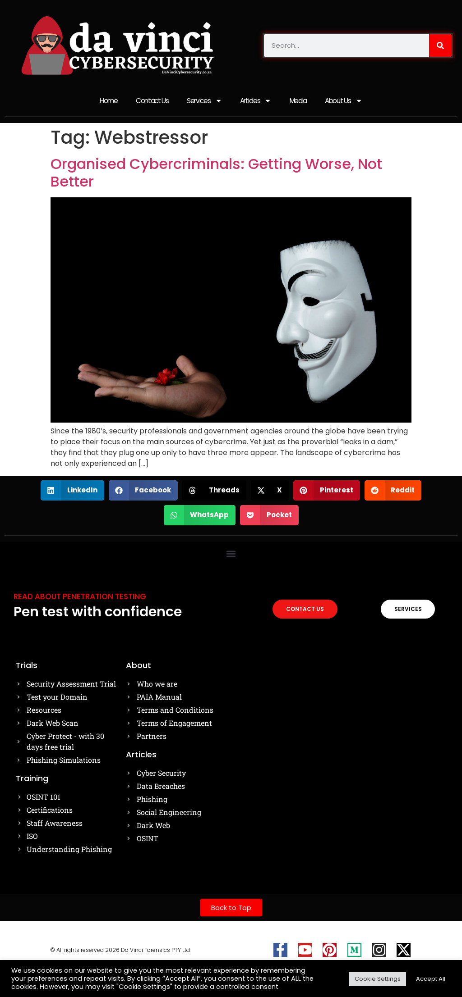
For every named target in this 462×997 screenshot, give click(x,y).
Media (299, 100)
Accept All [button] (430, 978)
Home (107, 100)
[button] (72, 488)
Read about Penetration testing (80, 594)
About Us (345, 100)
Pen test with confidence (98, 609)
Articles (256, 100)
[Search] (440, 45)
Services (204, 100)
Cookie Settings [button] (378, 978)
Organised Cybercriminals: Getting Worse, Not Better (216, 170)
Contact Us (151, 100)
